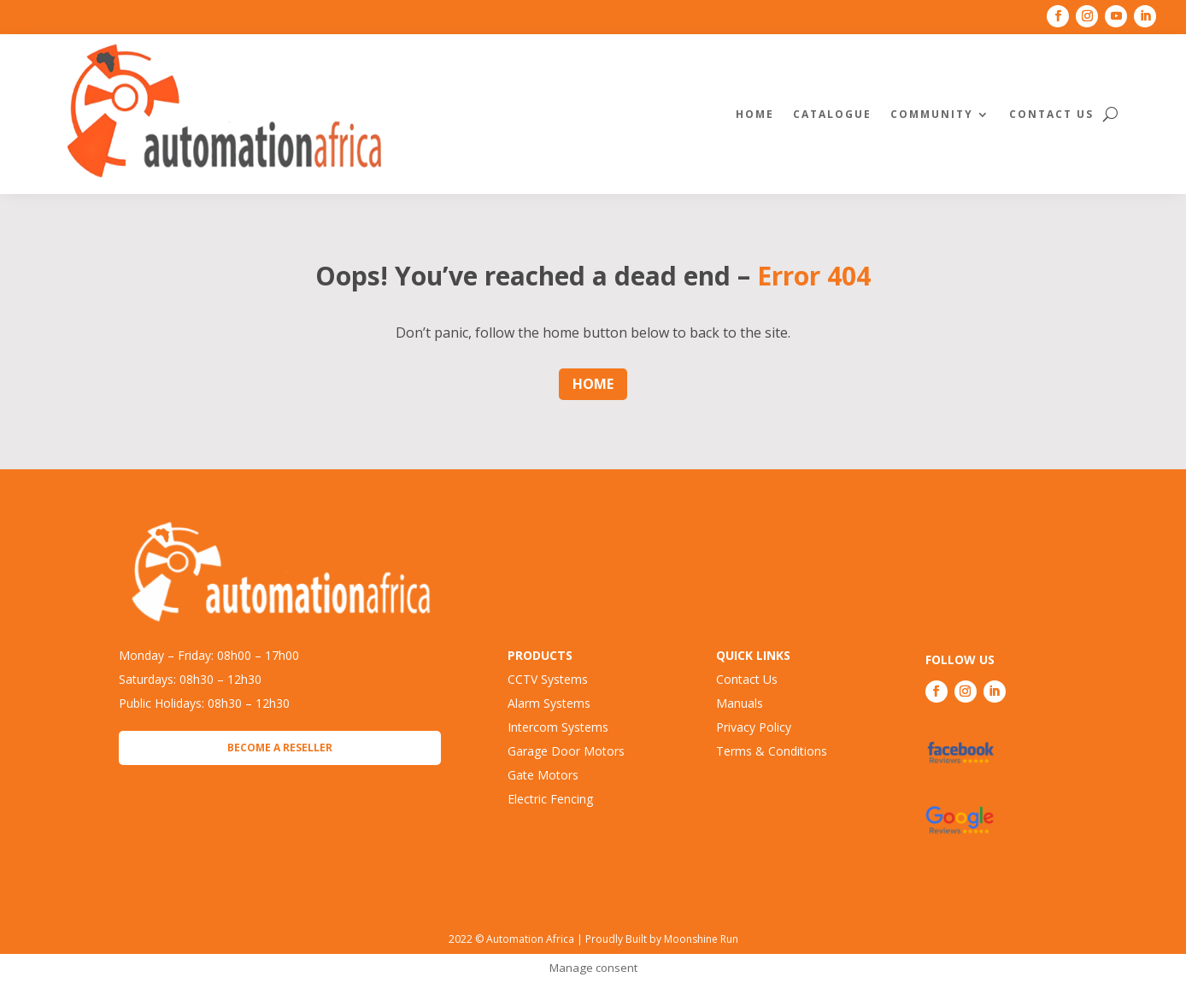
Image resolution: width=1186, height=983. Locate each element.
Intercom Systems (558, 727)
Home (755, 114)
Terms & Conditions (771, 751)
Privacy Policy (753, 727)
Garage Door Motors (566, 751)
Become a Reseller (279, 747)
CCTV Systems (548, 679)
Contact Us (1051, 114)
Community (931, 114)
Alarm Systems (549, 703)
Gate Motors (543, 775)
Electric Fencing (550, 799)
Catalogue (832, 114)
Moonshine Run (701, 939)
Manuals (739, 703)
